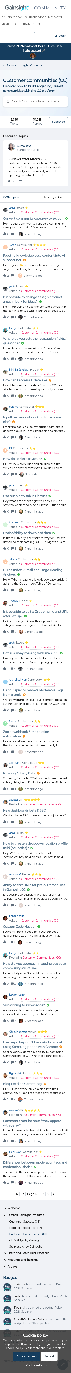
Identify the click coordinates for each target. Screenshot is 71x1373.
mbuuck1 (15, 874)
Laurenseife (17, 916)
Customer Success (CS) (24, 1221)
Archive (10, 1267)
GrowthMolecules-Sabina (30, 1319)
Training (28, 24)
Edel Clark (15, 1152)
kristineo (14, 522)
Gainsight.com (12, 17)
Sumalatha (24, 146)
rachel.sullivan (18, 679)
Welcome (11, 1208)
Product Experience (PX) (25, 1228)
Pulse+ (42, 24)
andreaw (19, 1284)
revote (13, 799)
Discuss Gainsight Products (24, 65)
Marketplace (11, 24)
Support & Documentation (44, 17)
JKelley (13, 601)
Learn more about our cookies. (44, 1348)
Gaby (12, 328)
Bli (10, 448)
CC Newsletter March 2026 (28, 159)
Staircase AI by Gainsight (25, 1246)
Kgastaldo (15, 1073)
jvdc (12, 208)
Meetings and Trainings (20, 1260)
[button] (4, 36)
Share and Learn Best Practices (26, 1253)
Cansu (13, 721)
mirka (17, 1296)
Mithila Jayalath (19, 369)
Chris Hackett (18, 1031)
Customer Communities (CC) (28, 1234)
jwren (12, 245)
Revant (19, 1307)
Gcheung (15, 762)
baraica (13, 406)
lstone (13, 559)
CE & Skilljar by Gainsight (25, 1240)
